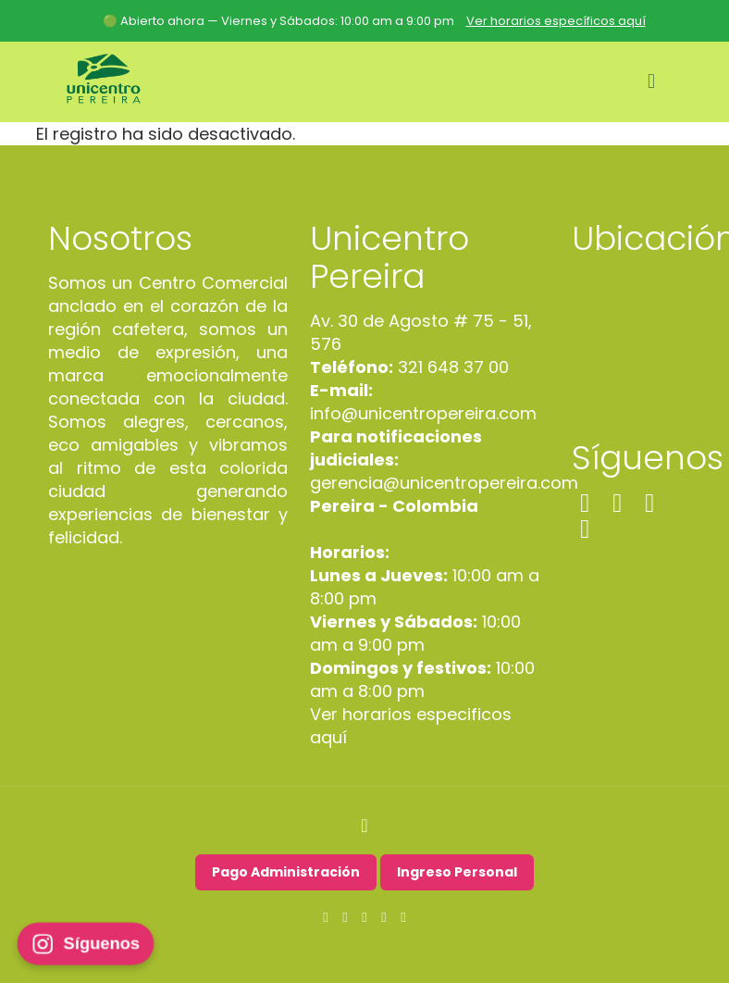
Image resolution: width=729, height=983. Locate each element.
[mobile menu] (651, 81)
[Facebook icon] (326, 917)
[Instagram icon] (345, 917)
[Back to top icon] (364, 825)
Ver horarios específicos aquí (556, 21)
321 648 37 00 (451, 367)
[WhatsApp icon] (404, 917)
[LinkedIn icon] (365, 917)
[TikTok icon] (384, 917)
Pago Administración (286, 872)
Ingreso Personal (457, 872)
